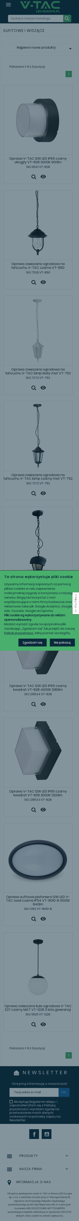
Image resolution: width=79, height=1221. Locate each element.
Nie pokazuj (62, 642)
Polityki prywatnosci (18, 633)
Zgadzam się (32, 642)
